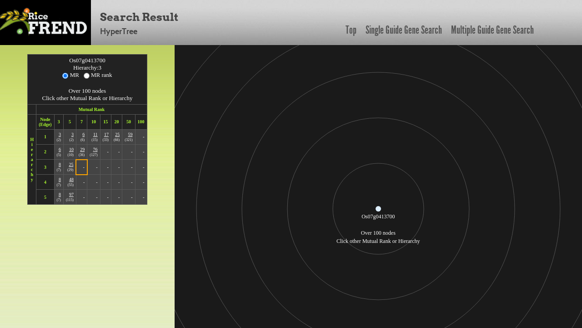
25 (117, 134)
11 (95, 134)
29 (82, 149)
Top (351, 30)
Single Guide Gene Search (404, 30)
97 (71, 194)
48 (71, 179)
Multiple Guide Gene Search (492, 30)
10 (71, 149)
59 (130, 134)
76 (95, 149)
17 (106, 134)
